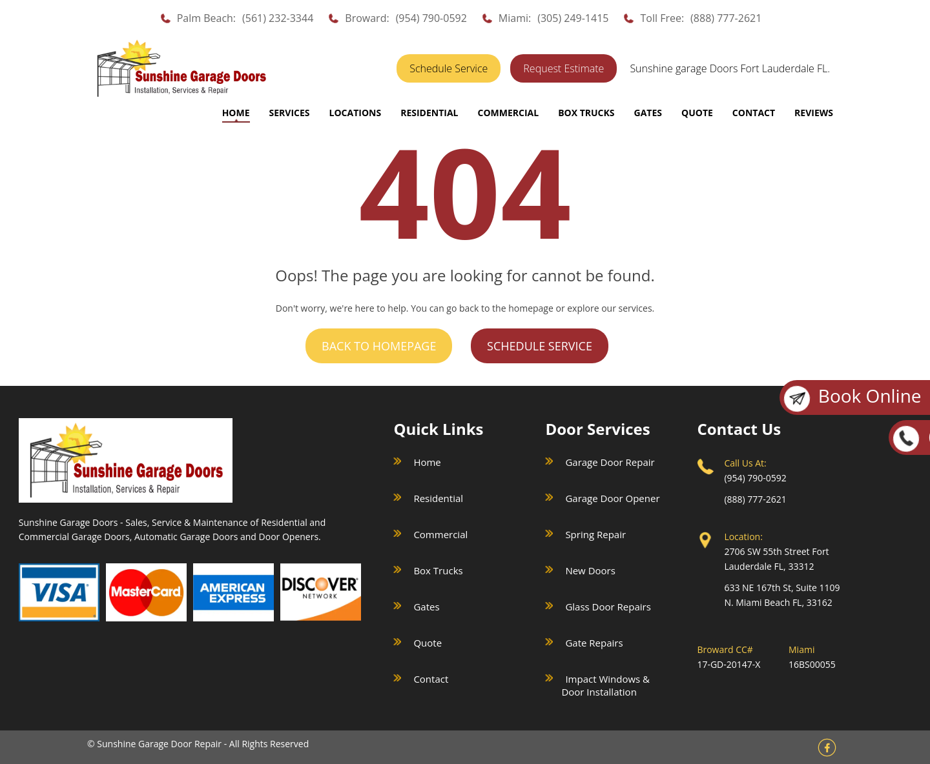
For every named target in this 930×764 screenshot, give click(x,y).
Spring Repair (595, 534)
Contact (430, 678)
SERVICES (289, 112)
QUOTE (697, 112)
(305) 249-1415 (572, 18)
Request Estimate (563, 68)
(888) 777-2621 (725, 18)
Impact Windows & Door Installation (605, 685)
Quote (427, 642)
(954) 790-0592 (431, 18)
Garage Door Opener (612, 498)
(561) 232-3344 (277, 18)
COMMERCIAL (508, 112)
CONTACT (753, 112)
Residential (438, 498)
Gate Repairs (594, 642)
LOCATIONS (355, 112)
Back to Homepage (379, 346)
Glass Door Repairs (607, 606)
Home (236, 112)
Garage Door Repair (609, 462)
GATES (648, 112)
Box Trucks (437, 570)
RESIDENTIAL (429, 112)
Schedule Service (448, 68)
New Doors (590, 570)
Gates (426, 606)
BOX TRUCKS (586, 112)
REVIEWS (813, 112)
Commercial (440, 534)
